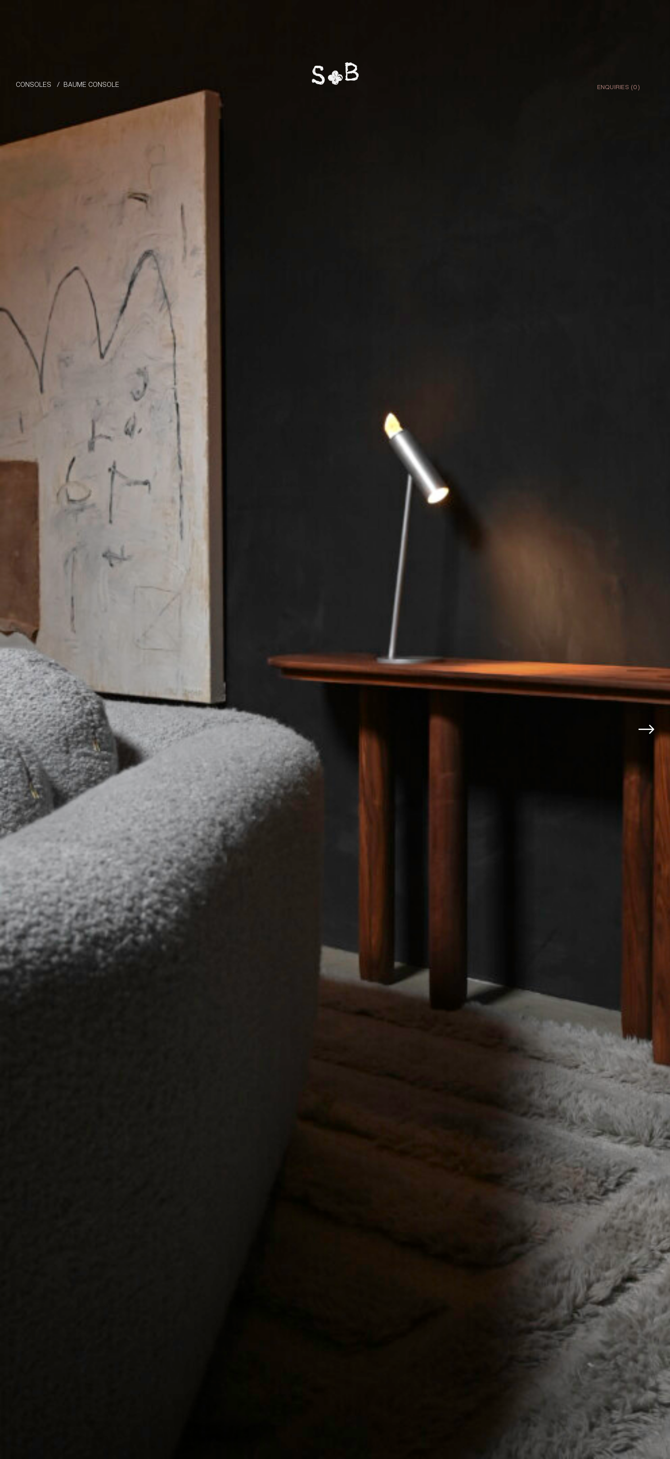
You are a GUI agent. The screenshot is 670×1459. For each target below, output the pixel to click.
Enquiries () (618, 86)
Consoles (33, 84)
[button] (650, 716)
